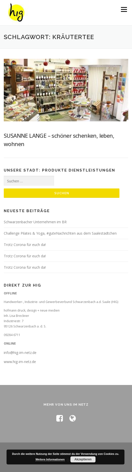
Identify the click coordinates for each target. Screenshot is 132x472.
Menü (123, 9)
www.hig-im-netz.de (20, 361)
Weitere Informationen (50, 459)
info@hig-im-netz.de (20, 352)
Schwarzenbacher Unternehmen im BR (35, 221)
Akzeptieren (83, 459)
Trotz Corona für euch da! (25, 244)
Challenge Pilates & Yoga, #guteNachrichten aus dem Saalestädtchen (60, 233)
